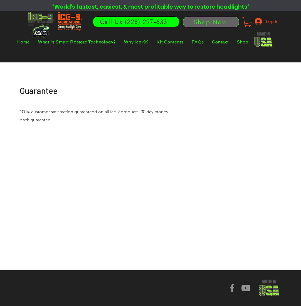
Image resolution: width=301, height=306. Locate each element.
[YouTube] (245, 288)
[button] (248, 22)
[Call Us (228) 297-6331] (136, 21)
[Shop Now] (211, 22)
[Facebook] (232, 288)
